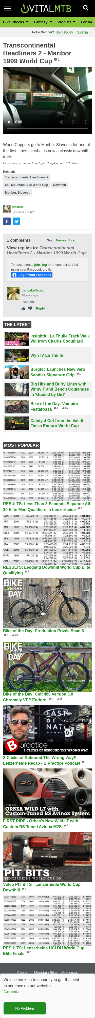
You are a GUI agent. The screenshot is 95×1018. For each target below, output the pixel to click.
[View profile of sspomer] (7, 209)
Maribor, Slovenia (17, 192)
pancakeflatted (33, 290)
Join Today (64, 32)
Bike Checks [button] (14, 22)
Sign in (82, 32)
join (37, 265)
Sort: (51, 240)
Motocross (69, 972)
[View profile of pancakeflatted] (13, 293)
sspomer (17, 206)
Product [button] (65, 22)
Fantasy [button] (41, 22)
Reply (40, 308)
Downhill (59, 185)
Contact (23, 972)
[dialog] (47, 996)
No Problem (24, 1008)
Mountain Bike (45, 972)
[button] (7, 221)
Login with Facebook (34, 275)
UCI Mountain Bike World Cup (26, 185)
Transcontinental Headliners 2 (26, 177)
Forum (86, 22)
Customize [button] (12, 992)
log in (46, 265)
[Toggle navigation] (7, 8)
